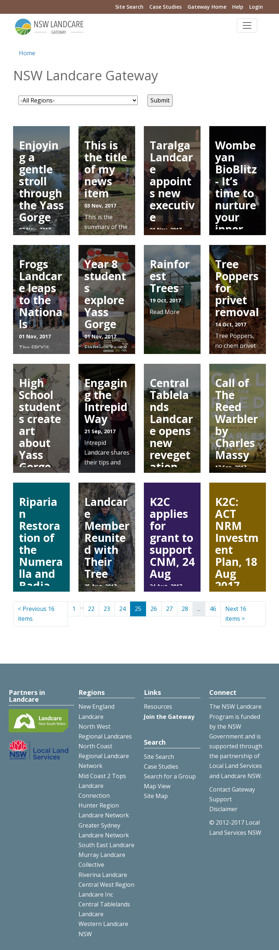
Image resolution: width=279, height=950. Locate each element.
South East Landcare (106, 845)
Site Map (156, 796)
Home (27, 53)
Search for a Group (170, 776)
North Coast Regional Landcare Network (103, 756)
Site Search (129, 6)
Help (237, 6)
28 (185, 609)
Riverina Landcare (102, 875)
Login (256, 6)
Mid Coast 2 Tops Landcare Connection (102, 786)
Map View (157, 786)
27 (169, 609)
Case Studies (165, 6)
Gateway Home (206, 6)
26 (153, 609)
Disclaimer (223, 809)
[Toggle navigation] (247, 25)
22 (91, 609)
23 (107, 609)
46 (213, 609)
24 (122, 609)
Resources (158, 707)
